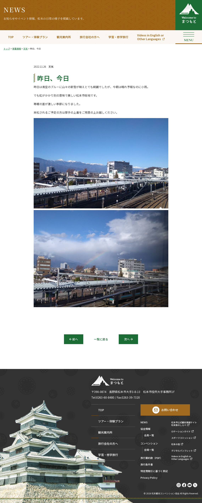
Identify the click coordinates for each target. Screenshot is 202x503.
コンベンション (149, 443)
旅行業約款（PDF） (151, 458)
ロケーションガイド (180, 431)
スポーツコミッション (182, 437)
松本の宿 (175, 444)
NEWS (144, 422)
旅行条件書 (147, 464)
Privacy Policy (149, 477)
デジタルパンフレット (182, 450)
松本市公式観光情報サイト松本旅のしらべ (184, 423)
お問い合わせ (169, 410)
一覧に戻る (101, 339)
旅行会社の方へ (90, 37)
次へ (127, 339)
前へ (75, 339)
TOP (11, 37)
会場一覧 (149, 450)
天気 (51, 66)
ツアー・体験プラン (35, 37)
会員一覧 (149, 435)
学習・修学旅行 (118, 37)
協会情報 (145, 429)
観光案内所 (64, 37)
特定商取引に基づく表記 (154, 471)
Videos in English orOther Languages (150, 37)
